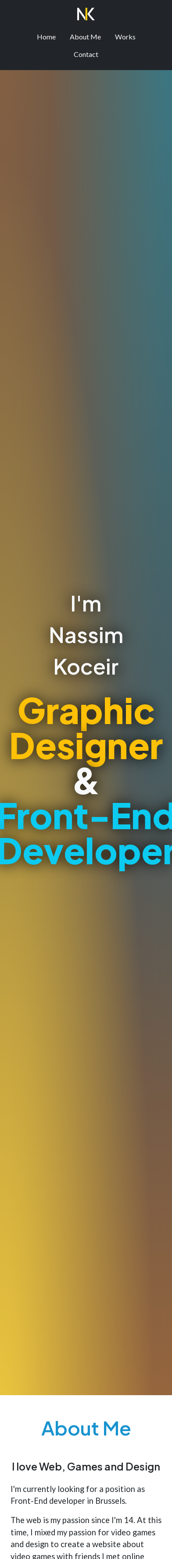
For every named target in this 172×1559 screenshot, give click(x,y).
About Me (85, 36)
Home (46, 36)
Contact (86, 54)
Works (125, 36)
